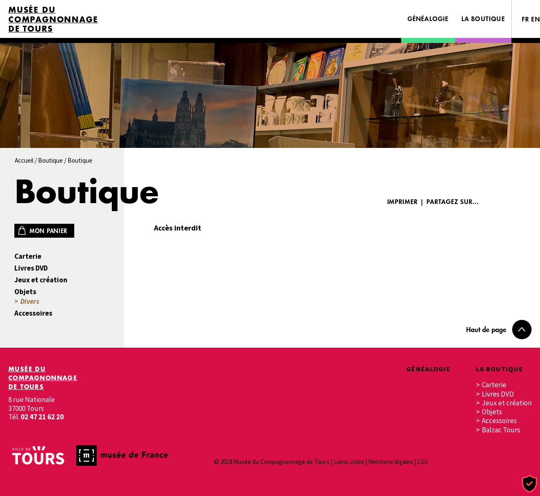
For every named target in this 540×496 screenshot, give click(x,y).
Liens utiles (349, 462)
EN (535, 19)
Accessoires (33, 313)
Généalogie (428, 19)
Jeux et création (41, 280)
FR (525, 19)
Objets (25, 292)
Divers (29, 302)
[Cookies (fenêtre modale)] (529, 484)
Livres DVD (31, 268)
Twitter (522, 201)
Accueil (24, 160)
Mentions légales (390, 462)
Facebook (496, 201)
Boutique (50, 160)
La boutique (483, 19)
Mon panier (49, 231)
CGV (422, 462)
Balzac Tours (501, 430)
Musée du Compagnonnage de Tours (53, 19)
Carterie (27, 256)
